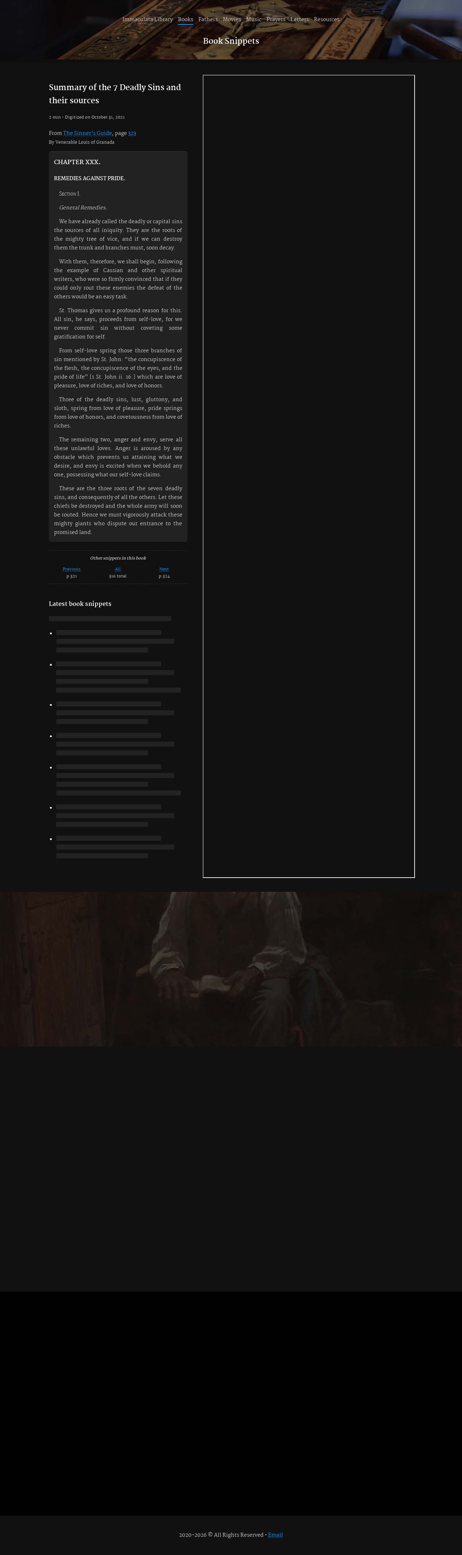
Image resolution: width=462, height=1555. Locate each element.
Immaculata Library (148, 19)
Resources (326, 19)
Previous (72, 569)
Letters (300, 19)
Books (185, 19)
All (118, 569)
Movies (232, 19)
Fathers (208, 19)
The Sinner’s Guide (87, 133)
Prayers (276, 19)
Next (164, 569)
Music (253, 19)
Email (275, 1535)
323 (132, 133)
